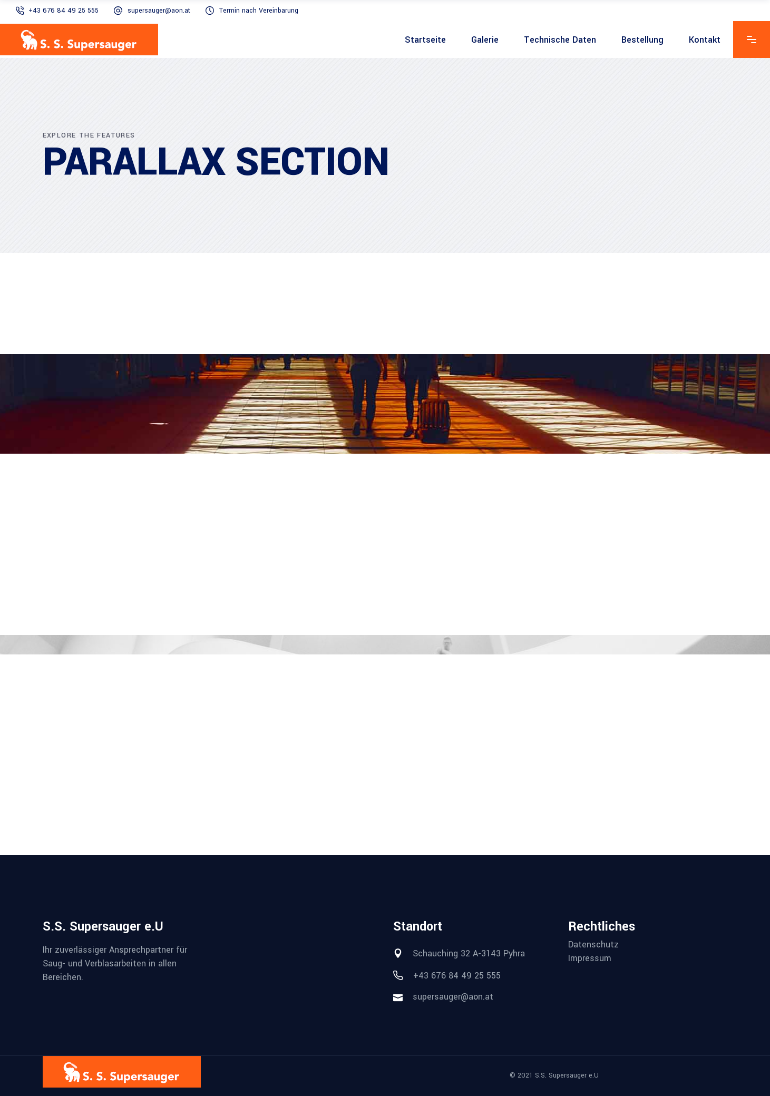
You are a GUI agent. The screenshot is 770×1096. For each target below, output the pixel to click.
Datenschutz (593, 945)
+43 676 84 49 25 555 (63, 10)
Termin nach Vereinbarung (258, 10)
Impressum (589, 958)
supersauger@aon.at (159, 10)
